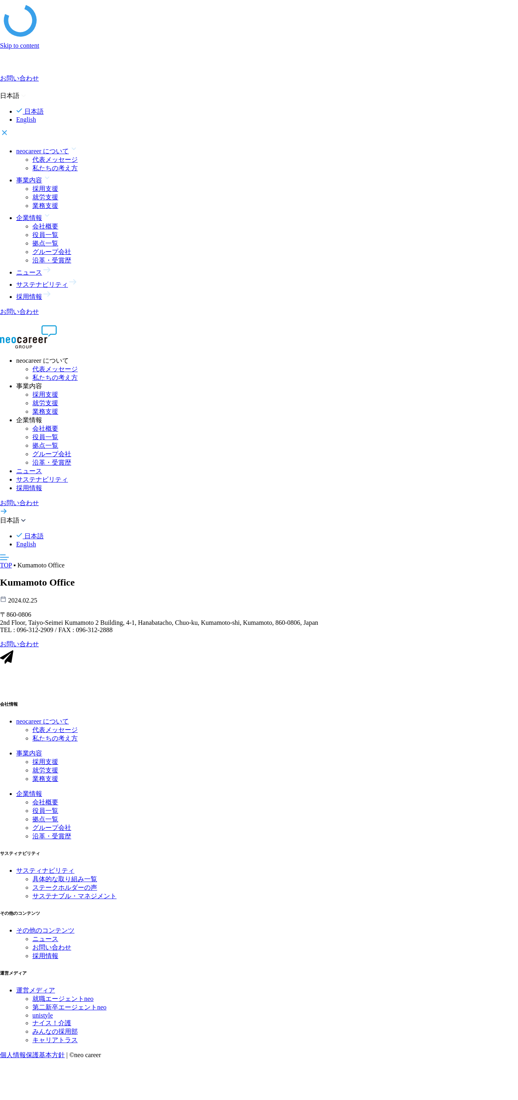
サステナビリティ (42, 479)
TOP (6, 565)
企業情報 (29, 794)
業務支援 (45, 205)
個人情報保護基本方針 (32, 1055)
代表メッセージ (55, 159)
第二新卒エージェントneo (69, 1008)
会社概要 (45, 226)
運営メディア (35, 991)
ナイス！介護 (51, 1023)
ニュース (29, 471)
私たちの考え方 (55, 168)
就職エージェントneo (62, 999)
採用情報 (29, 487)
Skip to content (19, 45)
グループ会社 (51, 251)
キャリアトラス (55, 1040)
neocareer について (42, 722)
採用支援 (45, 188)
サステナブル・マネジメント (74, 896)
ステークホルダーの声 (64, 888)
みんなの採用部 (55, 1032)
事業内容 (29, 754)
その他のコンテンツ (45, 931)
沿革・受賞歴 (51, 260)
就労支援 (45, 197)
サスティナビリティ (45, 871)
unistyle (42, 1016)
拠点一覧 (45, 243)
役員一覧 (45, 234)
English (26, 119)
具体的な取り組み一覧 (64, 879)
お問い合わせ (51, 948)
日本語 (30, 111)
